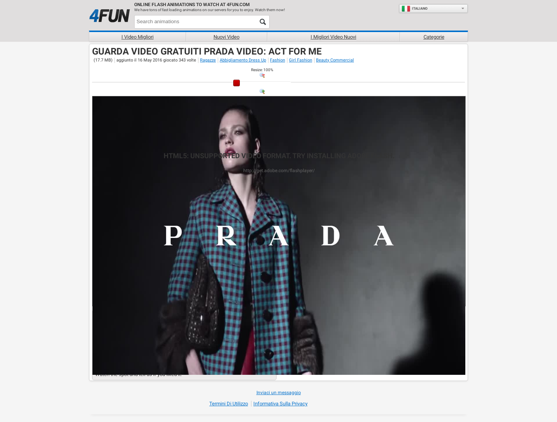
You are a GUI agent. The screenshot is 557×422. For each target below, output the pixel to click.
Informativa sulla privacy (280, 404)
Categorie (434, 37)
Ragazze (208, 60)
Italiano (414, 8)
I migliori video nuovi (333, 37)
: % (262, 70)
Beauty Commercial (335, 60)
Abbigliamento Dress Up (243, 60)
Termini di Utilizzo (228, 404)
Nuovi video (226, 37)
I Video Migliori (137, 37)
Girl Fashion (300, 60)
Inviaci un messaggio (278, 392)
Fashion (277, 60)
